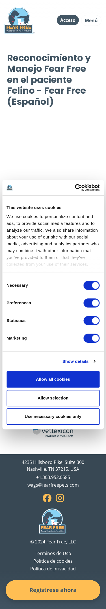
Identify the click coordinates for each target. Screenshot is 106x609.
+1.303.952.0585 (53, 477)
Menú (91, 20)
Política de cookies (53, 561)
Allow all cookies (53, 379)
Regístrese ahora (53, 590)
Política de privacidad (53, 569)
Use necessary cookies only (53, 416)
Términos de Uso (53, 553)
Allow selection (53, 397)
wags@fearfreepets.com (53, 485)
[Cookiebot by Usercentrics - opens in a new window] (75, 187)
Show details (75, 361)
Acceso (67, 20)
